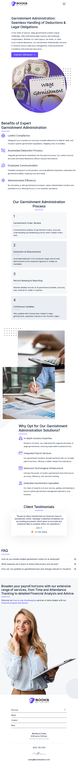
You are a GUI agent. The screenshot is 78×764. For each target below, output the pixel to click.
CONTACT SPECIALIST (24, 55)
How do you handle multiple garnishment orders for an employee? (30, 559)
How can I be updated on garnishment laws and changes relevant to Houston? (36, 569)
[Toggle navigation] (64, 4)
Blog (13, 725)
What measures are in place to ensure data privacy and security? (30, 564)
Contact (14, 720)
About (13, 715)
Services (14, 710)
